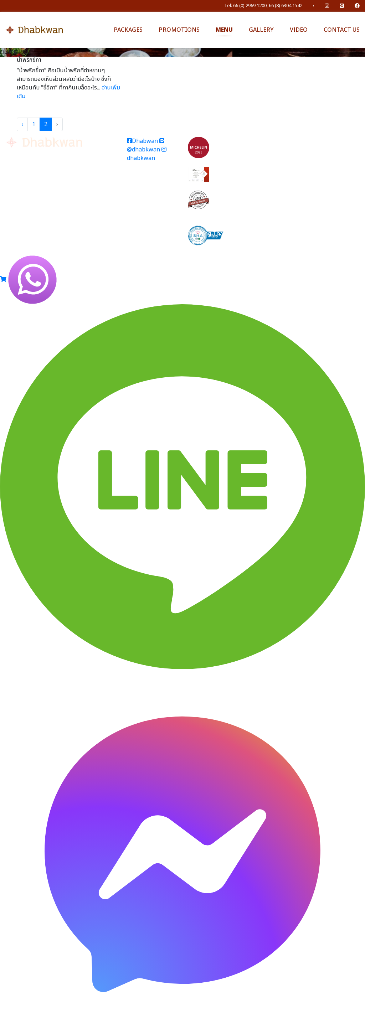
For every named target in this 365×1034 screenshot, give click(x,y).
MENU (224, 30)
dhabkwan (146, 154)
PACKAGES (128, 30)
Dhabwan (142, 141)
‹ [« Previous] (22, 124)
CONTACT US (342, 30)
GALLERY (261, 30)
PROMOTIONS (179, 30)
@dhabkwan (145, 146)
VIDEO (299, 30)
